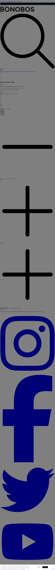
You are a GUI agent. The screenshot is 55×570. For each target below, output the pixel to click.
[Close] (54, 567)
